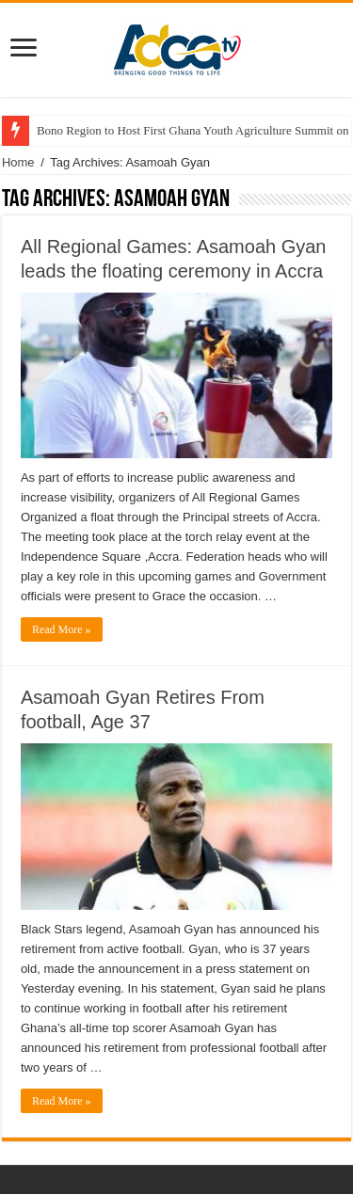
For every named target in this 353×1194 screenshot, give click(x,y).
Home (18, 162)
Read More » (61, 629)
